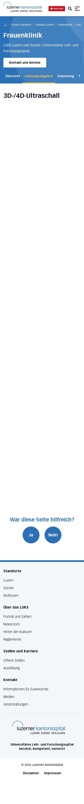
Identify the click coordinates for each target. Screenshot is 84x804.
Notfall (56, 8)
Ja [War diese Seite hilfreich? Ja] (31, 534)
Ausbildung (11, 668)
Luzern (8, 580)
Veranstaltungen (15, 704)
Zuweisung (65, 76)
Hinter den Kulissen (17, 632)
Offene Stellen (14, 661)
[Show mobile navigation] (77, 8)
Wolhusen (10, 596)
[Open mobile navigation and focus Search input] (71, 8)
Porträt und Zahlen (17, 617)
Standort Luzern (45, 25)
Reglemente (12, 639)
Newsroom (11, 624)
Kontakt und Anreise (25, 63)
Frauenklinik (65, 25)
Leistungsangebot (38, 76)
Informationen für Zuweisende (25, 689)
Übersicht (12, 76)
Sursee (8, 588)
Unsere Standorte (21, 25)
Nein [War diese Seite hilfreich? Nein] (53, 534)
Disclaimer (31, 773)
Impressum (52, 773)
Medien (8, 697)
